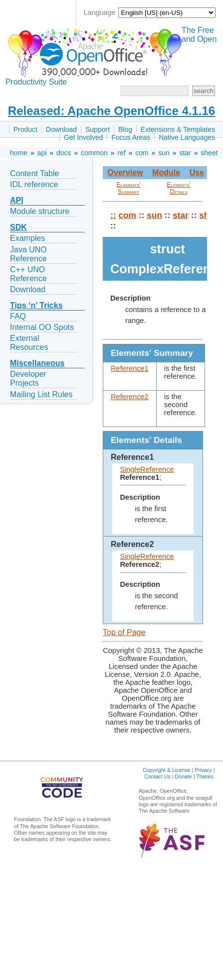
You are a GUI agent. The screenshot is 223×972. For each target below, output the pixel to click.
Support (97, 129)
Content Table (34, 173)
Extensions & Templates (178, 129)
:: (113, 215)
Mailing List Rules (41, 394)
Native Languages (187, 137)
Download (61, 129)
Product (25, 129)
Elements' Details (179, 188)
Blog (125, 129)
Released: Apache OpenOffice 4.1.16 (111, 110)
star (185, 153)
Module (166, 172)
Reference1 (130, 368)
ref (121, 153)
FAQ (18, 316)
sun (164, 153)
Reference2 (130, 397)
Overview (125, 172)
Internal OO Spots (42, 327)
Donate (183, 776)
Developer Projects (28, 378)
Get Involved (83, 137)
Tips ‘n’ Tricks (36, 305)
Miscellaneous (37, 363)
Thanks (205, 776)
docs (63, 153)
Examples (27, 238)
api (42, 153)
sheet (209, 153)
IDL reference (34, 184)
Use (197, 172)
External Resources (29, 342)
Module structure (39, 211)
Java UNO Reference (28, 254)
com (141, 153)
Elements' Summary (129, 188)
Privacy (203, 770)
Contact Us (157, 776)
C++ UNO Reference (28, 274)
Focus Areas (130, 137)
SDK (18, 227)
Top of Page (124, 632)
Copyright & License (166, 770)
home (18, 153)
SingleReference (147, 469)
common (94, 153)
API (16, 200)
